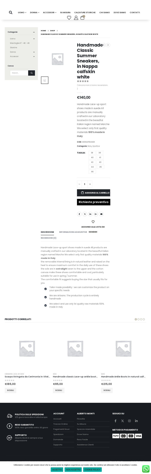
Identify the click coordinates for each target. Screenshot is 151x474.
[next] (108, 51)
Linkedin (136, 426)
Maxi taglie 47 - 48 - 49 (19, 49)
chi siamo (104, 18)
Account (57, 424)
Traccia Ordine (60, 429)
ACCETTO (57, 470)
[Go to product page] (27, 354)
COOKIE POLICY (92, 470)
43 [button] (100, 168)
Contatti (135, 18)
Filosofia (81, 424)
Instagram (129, 426)
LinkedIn (90, 219)
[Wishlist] (69, 23)
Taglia (81, 158)
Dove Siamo (120, 18)
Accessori (48, 18)
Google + (95, 219)
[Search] (31, 78)
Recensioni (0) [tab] (48, 243)
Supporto (57, 450)
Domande (58, 445)
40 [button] (92, 163)
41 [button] (100, 163)
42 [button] (92, 168)
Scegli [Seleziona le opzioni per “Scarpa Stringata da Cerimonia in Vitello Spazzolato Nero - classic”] (10, 396)
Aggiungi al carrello (97, 198)
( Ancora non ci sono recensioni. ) (92, 93)
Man (90, 152)
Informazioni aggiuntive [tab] (73, 237)
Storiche (13, 53)
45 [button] (100, 172)
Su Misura (81, 429)
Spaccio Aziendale (86, 434)
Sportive (96, 152)
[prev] (104, 51)
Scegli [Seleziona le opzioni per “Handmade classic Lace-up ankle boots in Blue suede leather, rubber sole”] (58, 396)
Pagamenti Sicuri (61, 434)
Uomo (21, 18)
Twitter (84, 219)
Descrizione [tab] (47, 237)
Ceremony (9, 380)
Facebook (79, 219)
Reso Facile (82, 445)
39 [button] (100, 158)
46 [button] (92, 177)
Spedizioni (58, 440)
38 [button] (92, 158)
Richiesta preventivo (94, 208)
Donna (33, 18)
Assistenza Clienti (85, 450)
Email (101, 219)
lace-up (16, 380)
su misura (65, 18)
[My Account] (76, 23)
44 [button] (92, 172)
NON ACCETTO (73, 470)
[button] (11, 18)
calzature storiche (85, 18)
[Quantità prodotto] (84, 189)
